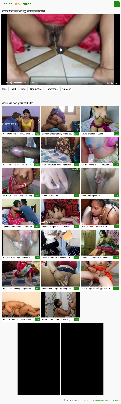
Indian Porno (16, 4)
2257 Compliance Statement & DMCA (105, 400)
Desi (23, 89)
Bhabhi (13, 89)
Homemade (52, 89)
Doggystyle (35, 89)
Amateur (66, 89)
